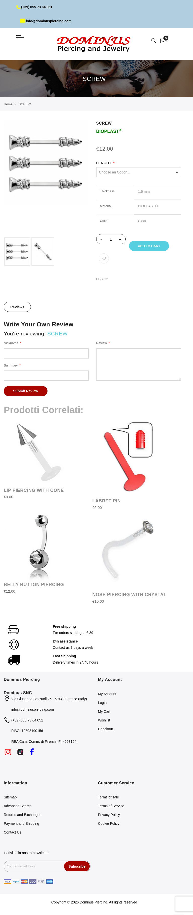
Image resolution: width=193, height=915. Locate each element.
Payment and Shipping (21, 824)
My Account (107, 695)
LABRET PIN (106, 501)
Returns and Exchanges (22, 816)
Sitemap (10, 798)
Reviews (17, 308)
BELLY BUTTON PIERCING (34, 585)
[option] (17, 251)
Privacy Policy (109, 816)
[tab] (17, 308)
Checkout (105, 730)
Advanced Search (18, 807)
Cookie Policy (108, 824)
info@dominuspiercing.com (46, 21)
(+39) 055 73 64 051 (34, 7)
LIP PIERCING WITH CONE (34, 491)
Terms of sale (108, 798)
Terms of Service (111, 807)
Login (102, 703)
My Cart (104, 712)
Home (8, 104)
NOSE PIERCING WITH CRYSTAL (129, 595)
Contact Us (12, 833)
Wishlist (104, 721)
